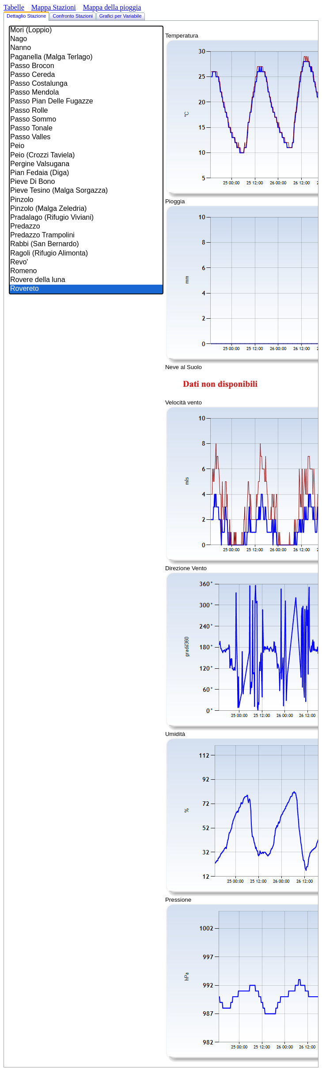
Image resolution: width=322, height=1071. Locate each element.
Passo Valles (86, 137)
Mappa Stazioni (53, 7)
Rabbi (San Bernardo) (86, 244)
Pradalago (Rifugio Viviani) (86, 217)
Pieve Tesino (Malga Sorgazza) (86, 191)
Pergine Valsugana (86, 164)
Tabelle (14, 7)
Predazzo (86, 226)
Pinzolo (86, 200)
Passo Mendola (86, 92)
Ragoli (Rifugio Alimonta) (86, 253)
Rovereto (86, 289)
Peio (86, 146)
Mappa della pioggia (112, 7)
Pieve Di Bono (86, 182)
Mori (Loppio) (86, 30)
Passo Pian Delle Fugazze (86, 101)
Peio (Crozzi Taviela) (86, 155)
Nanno (86, 48)
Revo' (86, 262)
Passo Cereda (86, 75)
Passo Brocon (86, 66)
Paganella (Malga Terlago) (86, 57)
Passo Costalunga (86, 84)
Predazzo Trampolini (86, 235)
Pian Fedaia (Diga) (86, 173)
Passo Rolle (86, 111)
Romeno (86, 271)
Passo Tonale (86, 128)
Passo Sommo (86, 119)
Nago (86, 39)
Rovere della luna (86, 280)
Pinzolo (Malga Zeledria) (86, 209)
